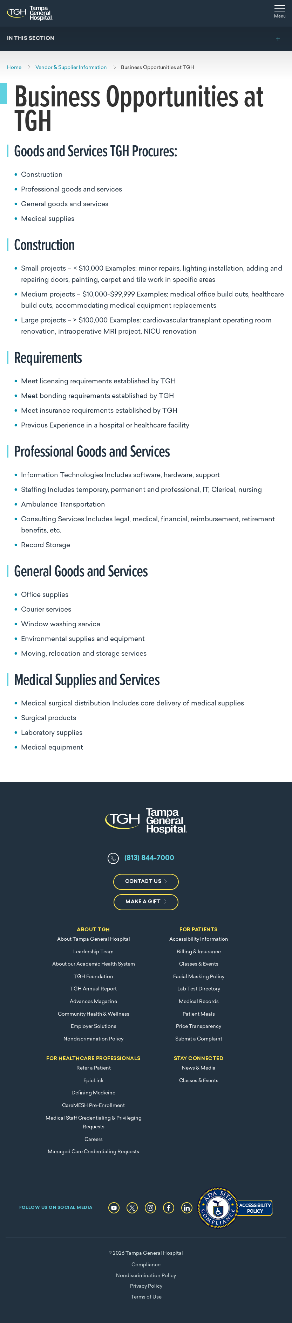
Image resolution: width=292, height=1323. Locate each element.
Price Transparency (198, 1026)
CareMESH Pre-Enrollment (93, 1105)
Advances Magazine (93, 1001)
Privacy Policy (146, 1286)
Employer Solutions (93, 1026)
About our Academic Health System (93, 964)
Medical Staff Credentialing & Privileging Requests (94, 1123)
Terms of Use (146, 1297)
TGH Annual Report (93, 989)
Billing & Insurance (199, 952)
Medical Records (199, 1001)
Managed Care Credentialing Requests (93, 1152)
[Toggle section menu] (146, 39)
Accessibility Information (198, 939)
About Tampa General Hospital (93, 939)
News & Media (199, 1068)
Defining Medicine (93, 1093)
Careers (93, 1139)
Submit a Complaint (198, 1039)
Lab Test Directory (198, 989)
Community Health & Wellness (93, 1014)
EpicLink (93, 1081)
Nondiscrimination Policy (93, 1039)
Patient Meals (199, 1014)
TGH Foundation (93, 977)
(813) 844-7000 (149, 858)
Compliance (146, 1265)
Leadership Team (93, 952)
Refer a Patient (93, 1068)
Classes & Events (198, 964)
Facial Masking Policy (198, 977)
